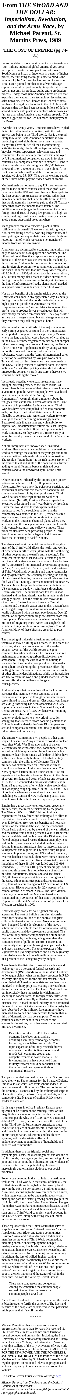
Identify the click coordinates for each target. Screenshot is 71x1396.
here (58, 1376)
